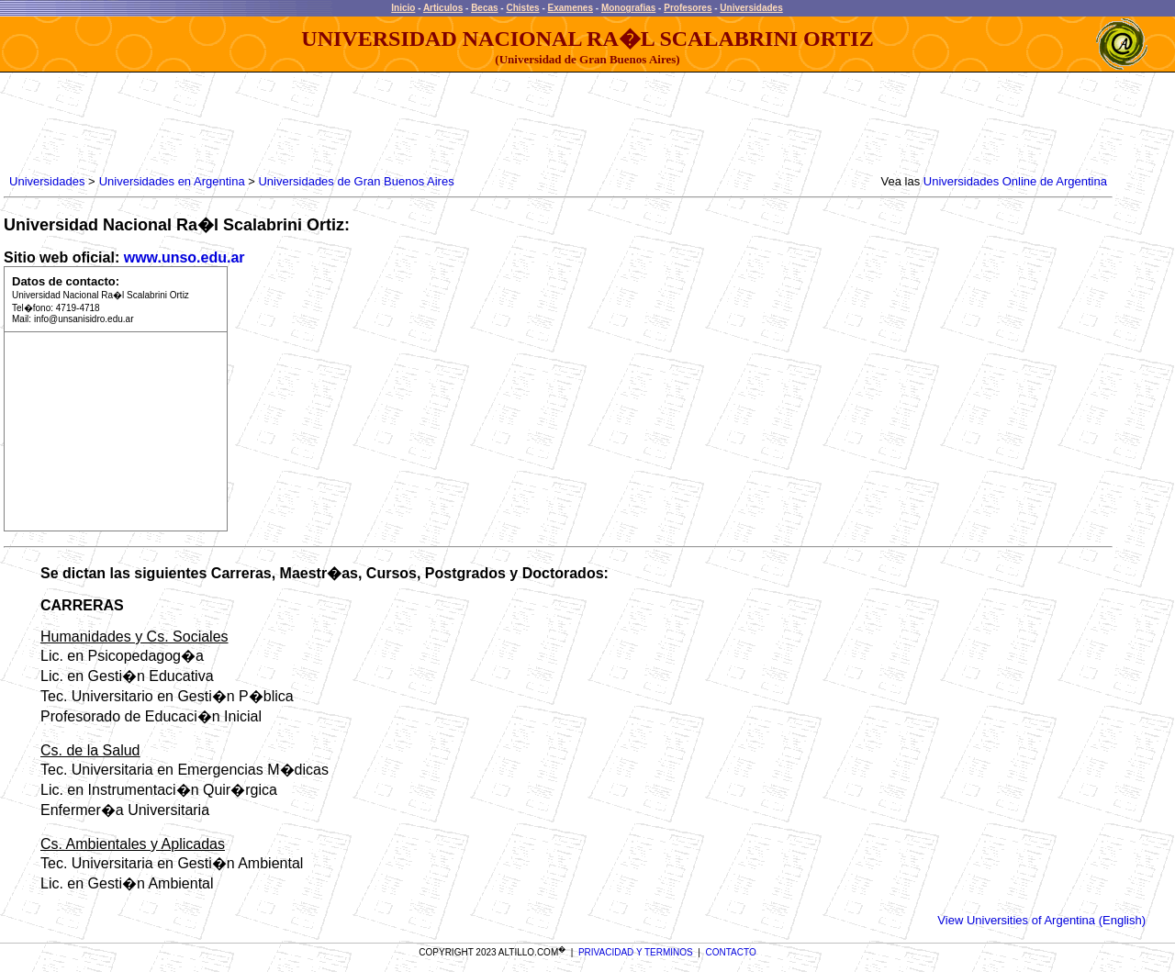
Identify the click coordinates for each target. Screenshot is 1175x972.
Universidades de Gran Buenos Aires (355, 181)
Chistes (522, 8)
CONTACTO (731, 952)
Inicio (403, 8)
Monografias (628, 8)
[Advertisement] (340, 124)
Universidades (751, 8)
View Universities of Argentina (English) (1041, 920)
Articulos (443, 8)
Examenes (570, 8)
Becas (484, 8)
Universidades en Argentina (172, 181)
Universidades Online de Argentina (1015, 181)
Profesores (687, 8)
